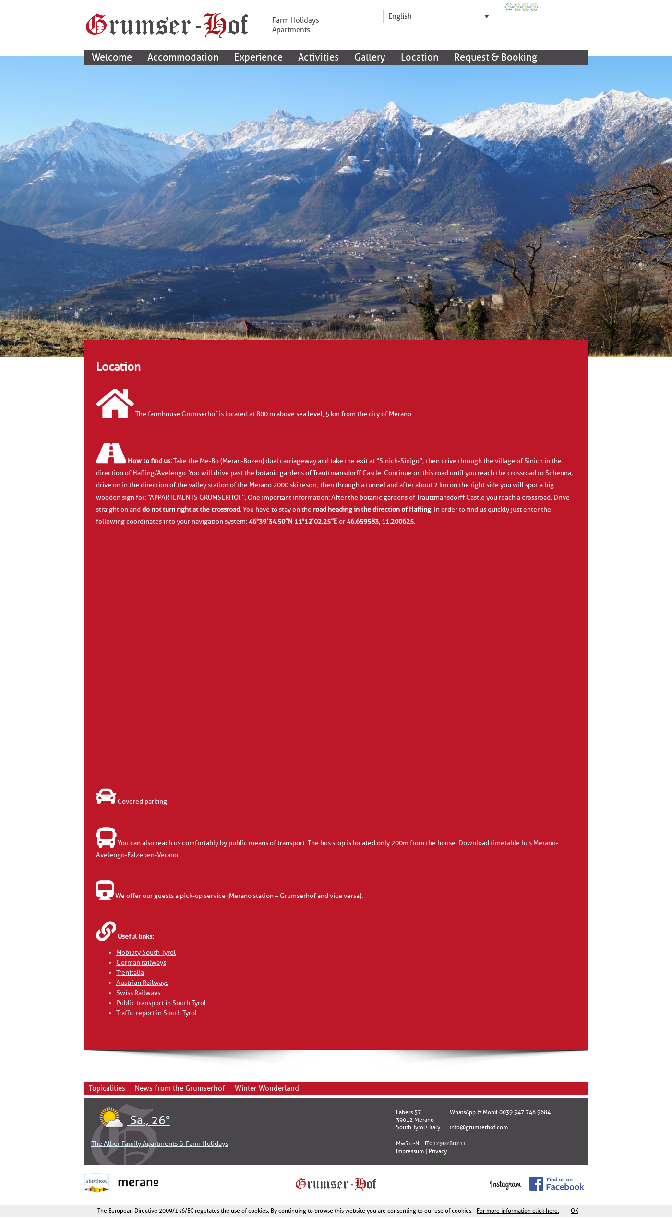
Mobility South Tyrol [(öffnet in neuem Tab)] (146, 952)
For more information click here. (518, 1211)
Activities (318, 57)
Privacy (438, 1151)
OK (574, 1211)
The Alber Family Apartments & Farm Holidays (159, 1144)
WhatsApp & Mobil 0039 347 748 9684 (500, 1112)
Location (420, 57)
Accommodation (183, 57)
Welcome (112, 57)
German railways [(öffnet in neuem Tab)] (141, 963)
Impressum (410, 1151)
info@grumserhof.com (479, 1127)
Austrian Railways (142, 983)
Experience (258, 57)
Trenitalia (130, 973)
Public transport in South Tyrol (161, 1003)
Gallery (369, 57)
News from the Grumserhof (180, 1088)
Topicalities (107, 1088)
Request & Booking (495, 57)
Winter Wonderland (267, 1088)
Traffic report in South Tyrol (156, 1013)
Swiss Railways (138, 993)
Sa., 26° (130, 1120)
